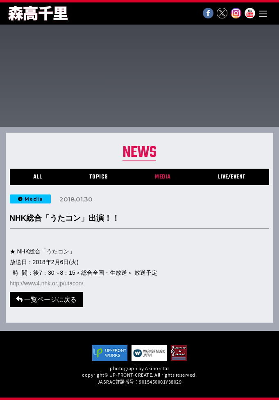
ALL (37, 177)
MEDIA (163, 177)
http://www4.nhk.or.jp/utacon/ (47, 283)
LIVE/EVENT (232, 177)
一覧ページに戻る (46, 299)
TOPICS (98, 177)
